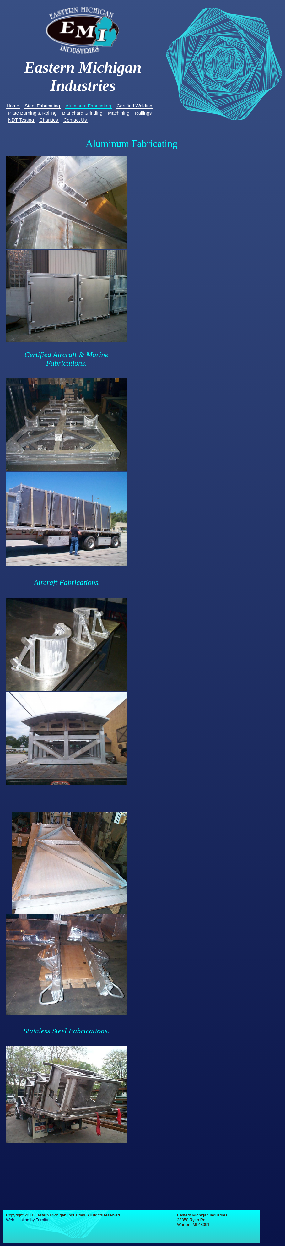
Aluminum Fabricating (88, 105)
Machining (118, 113)
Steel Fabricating (42, 105)
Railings (143, 113)
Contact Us (75, 119)
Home (13, 105)
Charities (49, 119)
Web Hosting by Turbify (27, 1219)
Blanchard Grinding (82, 113)
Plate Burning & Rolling (32, 113)
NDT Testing (21, 119)
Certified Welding (135, 105)
